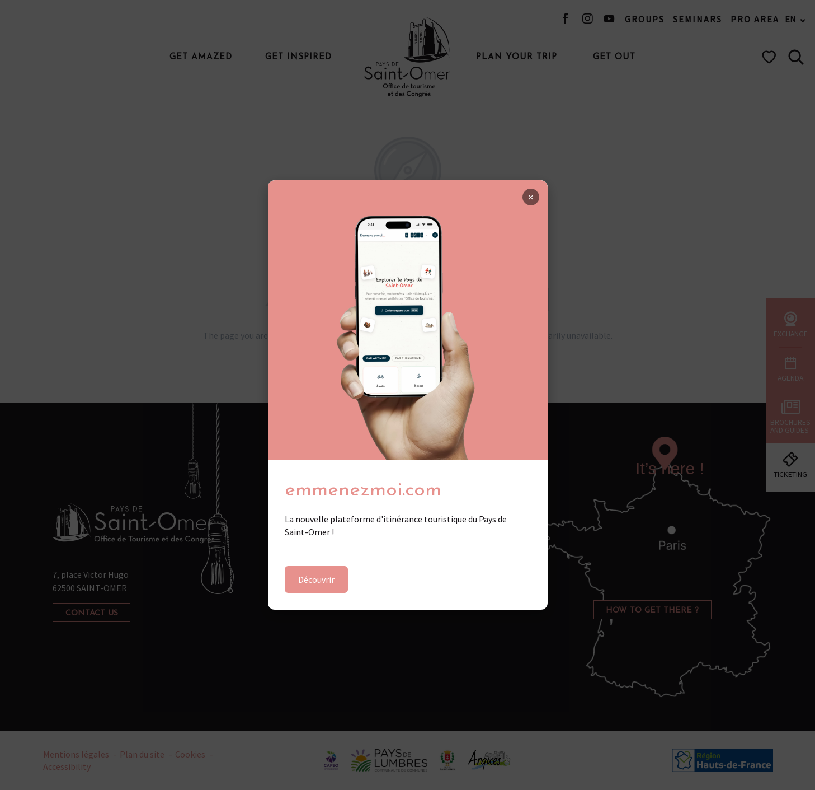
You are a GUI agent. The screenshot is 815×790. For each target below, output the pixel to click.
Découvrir (316, 579)
